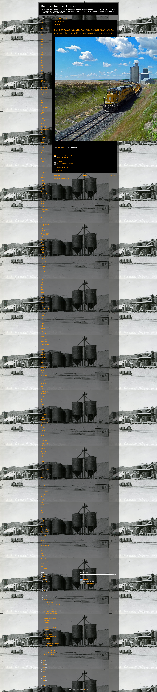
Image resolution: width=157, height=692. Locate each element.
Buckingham (43, 144)
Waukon (43, 537)
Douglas (43, 211)
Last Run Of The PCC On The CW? (50, 607)
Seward (42, 477)
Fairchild (43, 230)
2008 (44, 685)
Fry (42, 242)
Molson (42, 352)
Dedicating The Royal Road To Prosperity (51, 618)
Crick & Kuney (44, 183)
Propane (43, 416)
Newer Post (57, 175)
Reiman (42, 432)
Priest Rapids (44, 414)
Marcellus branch (44, 329)
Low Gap (43, 321)
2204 (42, 26)
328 (42, 42)
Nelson (42, 373)
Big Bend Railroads (45, 129)
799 (42, 68)
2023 (44, 579)
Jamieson (43, 286)
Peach (42, 407)
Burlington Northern (45, 145)
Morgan (42, 360)
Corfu (42, 175)
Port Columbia (44, 411)
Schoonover (43, 466)
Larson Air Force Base (45, 308)
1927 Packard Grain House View (50, 625)
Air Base (43, 91)
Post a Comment (59, 170)
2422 (42, 29)
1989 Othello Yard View (48, 632)
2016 (44, 671)
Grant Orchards (44, 258)
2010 (44, 682)
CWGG (42, 188)
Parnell (42, 404)
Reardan (43, 429)
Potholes (43, 412)
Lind (42, 316)
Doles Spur (43, 204)
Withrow (43, 563)
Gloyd (42, 249)
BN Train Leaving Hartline (48, 654)
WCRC (42, 538)
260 (42, 31)
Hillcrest (42, 279)
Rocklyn (42, 450)
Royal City (43, 455)
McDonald (43, 338)
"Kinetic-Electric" (46, 656)
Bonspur (43, 136)
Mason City (43, 333)
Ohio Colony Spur (44, 391)
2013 (44, 676)
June (45, 592)
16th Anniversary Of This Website (50, 616)
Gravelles (43, 260)
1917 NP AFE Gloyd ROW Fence (50, 652)
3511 (42, 46)
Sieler (42, 480)
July (45, 590)
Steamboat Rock (44, 497)
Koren (42, 300)
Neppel (42, 378)
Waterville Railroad (45, 535)
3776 (42, 52)
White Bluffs (43, 551)
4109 (42, 57)
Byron (42, 147)
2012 (44, 678)
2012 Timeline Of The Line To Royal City (51, 604)
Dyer (42, 214)
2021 (44, 662)
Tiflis (42, 507)
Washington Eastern (45, 529)
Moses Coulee (44, 365)
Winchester (43, 558)
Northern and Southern (46, 381)
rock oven (43, 448)
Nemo (42, 377)
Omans (42, 394)
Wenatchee (43, 543)
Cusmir (42, 185)
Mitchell (42, 347)
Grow (42, 263)
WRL (42, 566)
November (46, 583)
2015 (44, 673)
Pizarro (42, 409)
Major (42, 325)
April (45, 595)
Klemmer (43, 299)
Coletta (42, 166)
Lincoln (42, 315)
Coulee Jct (43, 178)
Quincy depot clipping (45, 424)
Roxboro (43, 453)
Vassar (42, 516)
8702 (42, 73)
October (45, 584)
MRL (42, 368)
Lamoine (43, 305)
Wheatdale (43, 548)
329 (42, 44)
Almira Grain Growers (45, 97)
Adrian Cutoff (44, 87)
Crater (42, 180)
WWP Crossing (44, 568)
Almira (42, 95)
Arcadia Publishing (45, 107)
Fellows (42, 236)
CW (60, 149)
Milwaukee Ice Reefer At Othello (50, 647)
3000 (42, 36)
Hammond (43, 266)
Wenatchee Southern (45, 545)
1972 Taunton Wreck (47, 645)
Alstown (42, 99)
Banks (42, 117)
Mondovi (43, 354)
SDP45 (58, 161)
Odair (42, 388)
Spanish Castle (44, 486)
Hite (42, 281)
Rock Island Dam (44, 446)
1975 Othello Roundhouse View (49, 636)
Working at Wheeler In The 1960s (50, 627)
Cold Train (43, 164)
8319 (42, 72)
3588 (42, 47)
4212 (42, 60)
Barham (42, 118)
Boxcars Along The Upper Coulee (50, 650)
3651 (42, 49)
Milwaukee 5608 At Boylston (49, 640)
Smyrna (42, 483)
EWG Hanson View (47, 629)
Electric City (43, 221)
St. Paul (42, 496)
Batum (42, 123)
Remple (42, 433)
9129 (58, 149)
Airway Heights (44, 92)
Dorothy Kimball (44, 209)
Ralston (42, 425)
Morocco (43, 362)
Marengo (43, 331)
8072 (42, 70)
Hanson (65, 149)
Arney (42, 108)
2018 (44, 667)
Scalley (42, 461)
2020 (44, 664)
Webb (42, 540)
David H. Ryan (44, 193)
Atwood (42, 112)
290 (42, 34)
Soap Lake (43, 485)
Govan (42, 252)
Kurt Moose (59, 154)
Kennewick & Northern (45, 295)
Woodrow (43, 564)
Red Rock (43, 430)
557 (42, 65)
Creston (42, 182)
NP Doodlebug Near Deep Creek (50, 613)
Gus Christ (43, 264)
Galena (42, 244)
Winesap (43, 560)
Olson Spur (43, 393)
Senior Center (44, 473)
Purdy (42, 417)
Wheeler (43, 550)
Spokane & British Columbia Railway (45, 489)
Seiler (42, 472)
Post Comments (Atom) (64, 178)
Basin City (43, 120)
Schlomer (43, 464)
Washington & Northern (46, 528)
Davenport (43, 191)
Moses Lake (43, 367)
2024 (44, 578)
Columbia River (44, 170)
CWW (42, 190)
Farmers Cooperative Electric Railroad (45, 234)
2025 (44, 576)
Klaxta (42, 297)
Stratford (43, 499)
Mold (42, 351)
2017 (44, 669)
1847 (42, 22)
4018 (42, 55)
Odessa (42, 390)
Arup (42, 110)
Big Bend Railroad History (58, 6)
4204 (42, 59)
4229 (42, 63)
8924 (42, 75)
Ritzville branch (44, 440)
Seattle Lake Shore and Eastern (45, 470)
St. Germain (43, 494)
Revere (42, 437)
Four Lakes (43, 239)
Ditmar (42, 203)
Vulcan (42, 521)
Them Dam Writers (45, 505)
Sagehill (42, 459)
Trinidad (42, 510)
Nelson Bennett (44, 375)
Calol (42, 148)
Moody (42, 359)
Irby (42, 284)
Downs (42, 212)
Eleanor (42, 219)
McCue (42, 336)
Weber (42, 542)
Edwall (42, 216)
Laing (42, 303)
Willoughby (43, 555)
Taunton (42, 502)
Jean (42, 290)
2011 (44, 680)
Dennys (42, 198)
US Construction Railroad (44, 515)
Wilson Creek (44, 556)
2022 (44, 660)
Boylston (43, 137)
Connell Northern (44, 172)
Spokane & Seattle (45, 491)
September (46, 586)
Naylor (42, 372)
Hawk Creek (43, 274)
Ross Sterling (44, 451)
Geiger (42, 246)
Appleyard (43, 105)
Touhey (42, 509)
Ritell (42, 438)
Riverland (43, 441)
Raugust (43, 427)
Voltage (42, 520)
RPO (42, 456)
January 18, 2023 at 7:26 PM (63, 157)
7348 (42, 67)
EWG (63, 149)
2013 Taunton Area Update (48, 606)
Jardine (42, 289)
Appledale (43, 104)
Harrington (43, 271)
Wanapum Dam (44, 524)
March (45, 597)
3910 (42, 54)
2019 (44, 665)
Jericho (42, 292)
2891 (42, 33)
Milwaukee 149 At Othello (48, 634)
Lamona (43, 307)
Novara (42, 385)
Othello (42, 398)
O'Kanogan (43, 386)
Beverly (42, 125)
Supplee (43, 501)
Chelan (42, 161)
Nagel (42, 370)
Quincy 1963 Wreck (45, 422)
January (45, 601)
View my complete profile (88, 583)
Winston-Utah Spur (45, 561)
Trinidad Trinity (46, 657)
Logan (42, 318)
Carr (42, 152)
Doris (42, 208)
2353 (42, 28)
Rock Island (43, 445)
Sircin (42, 482)
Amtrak (42, 100)
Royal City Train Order (48, 620)
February (46, 599)
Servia (42, 475)
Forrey (42, 237)
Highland (43, 276)
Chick (42, 163)
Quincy (42, 420)
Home (85, 175)
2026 (44, 574)
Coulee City (43, 177)
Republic (43, 435)
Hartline (42, 273)
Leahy (42, 312)
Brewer (42, 139)
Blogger (85, 689)
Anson (42, 102)
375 (42, 51)
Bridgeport (43, 140)
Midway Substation (45, 344)
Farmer (42, 231)
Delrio (42, 196)
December (46, 581)
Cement (42, 157)
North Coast (43, 380)
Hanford (42, 268)
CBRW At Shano (46, 649)
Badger (42, 115)
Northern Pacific (44, 383)
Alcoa (42, 94)
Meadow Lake (44, 339)
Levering (43, 313)
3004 (42, 37)
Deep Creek (43, 195)
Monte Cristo (43, 355)
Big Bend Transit (44, 131)
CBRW (42, 153)
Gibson (42, 247)
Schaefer (43, 463)
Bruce (42, 142)
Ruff (42, 458)
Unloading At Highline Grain (49, 638)
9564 (42, 80)
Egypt (42, 217)
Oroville (42, 396)
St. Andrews (43, 492)
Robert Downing (44, 443)
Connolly (43, 173)
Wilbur (42, 553)
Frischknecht (43, 241)
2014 (44, 674)
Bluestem (43, 132)
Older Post (113, 175)
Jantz (42, 287)
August (45, 588)
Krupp (42, 302)
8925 (42, 76)
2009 (44, 683)
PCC (42, 406)
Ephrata (42, 222)
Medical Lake (44, 341)
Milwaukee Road (44, 346)
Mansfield (43, 328)
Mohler (42, 349)
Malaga (42, 326)
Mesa (42, 342)
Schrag (42, 467)
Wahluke (43, 523)
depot (42, 199)
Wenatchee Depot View (48, 615)
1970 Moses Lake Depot (48, 641)
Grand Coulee (44, 254)
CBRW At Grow (46, 631)
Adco (42, 84)
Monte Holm (43, 357)
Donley (42, 206)
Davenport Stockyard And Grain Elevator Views (53, 623)
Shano (42, 478)
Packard (43, 399)
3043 (42, 39)
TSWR (42, 512)
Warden (42, 526)
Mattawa (43, 334)
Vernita (42, 518)
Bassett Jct (43, 121)
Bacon (42, 113)
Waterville (43, 534)
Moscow (43, 364)
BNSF (42, 134)
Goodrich (43, 250)
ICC (42, 282)
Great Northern (44, 261)
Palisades (43, 403)
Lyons (42, 323)
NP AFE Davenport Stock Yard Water (51, 643)
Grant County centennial (44, 256)
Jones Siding (43, 294)
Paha (42, 401)
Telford (42, 504)
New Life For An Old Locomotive (50, 611)
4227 (42, 62)
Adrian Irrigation (44, 89)
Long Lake (43, 320)
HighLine (43, 277)
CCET (42, 155)
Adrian (42, 86)
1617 (42, 20)
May (45, 593)
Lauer (42, 310)
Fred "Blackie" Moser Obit (48, 609)
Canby (42, 150)
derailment (43, 201)
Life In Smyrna (46, 622)
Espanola (43, 227)
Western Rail (43, 547)
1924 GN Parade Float (48, 602)
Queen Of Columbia (45, 419)
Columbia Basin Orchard (44, 168)
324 (42, 41)
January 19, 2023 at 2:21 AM (63, 167)
